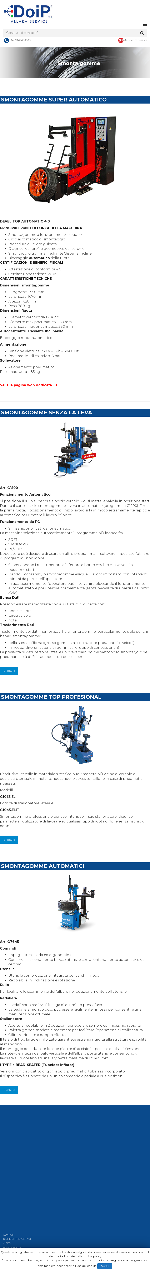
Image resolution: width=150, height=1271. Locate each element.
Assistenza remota (135, 41)
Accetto (105, 1266)
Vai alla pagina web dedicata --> (29, 387)
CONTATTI (9, 1236)
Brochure (9, 672)
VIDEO (7, 1244)
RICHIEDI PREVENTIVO (17, 1240)
